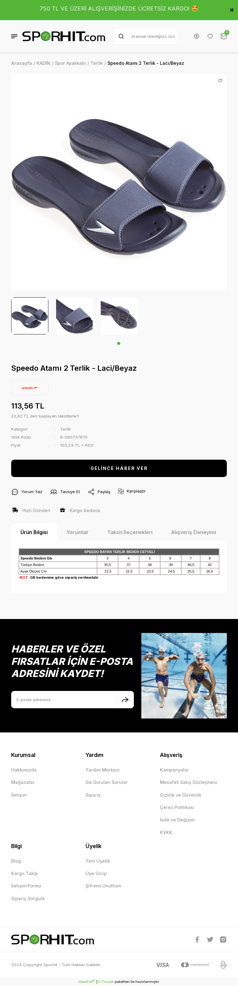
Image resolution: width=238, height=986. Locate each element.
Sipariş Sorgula (28, 898)
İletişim (19, 795)
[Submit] (125, 699)
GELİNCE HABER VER (119, 468)
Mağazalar (23, 782)
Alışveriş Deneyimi (193, 532)
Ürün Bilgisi (34, 532)
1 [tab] (118, 343)
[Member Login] (196, 36)
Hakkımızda (24, 769)
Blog (16, 861)
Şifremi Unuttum (103, 885)
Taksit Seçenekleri (129, 532)
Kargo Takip (24, 873)
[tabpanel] (29, 315)
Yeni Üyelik (98, 861)
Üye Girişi (96, 873)
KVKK (166, 832)
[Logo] (63, 36)
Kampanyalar (174, 769)
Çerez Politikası (177, 807)
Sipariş (93, 795)
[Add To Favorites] (220, 80)
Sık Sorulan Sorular (107, 782)
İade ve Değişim (177, 819)
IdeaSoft (86, 981)
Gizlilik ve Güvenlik (180, 795)
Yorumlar (77, 532)
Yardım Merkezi (103, 769)
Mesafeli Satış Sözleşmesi (188, 782)
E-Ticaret (106, 981)
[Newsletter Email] (72, 699)
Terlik (65, 429)
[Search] (145, 36)
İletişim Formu (26, 885)
